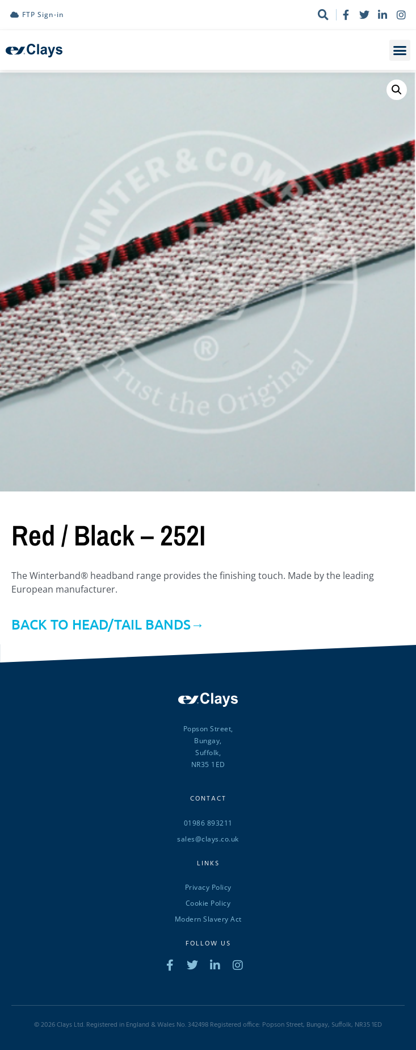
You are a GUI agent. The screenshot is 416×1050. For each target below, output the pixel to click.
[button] (400, 50)
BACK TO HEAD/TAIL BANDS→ (107, 624)
